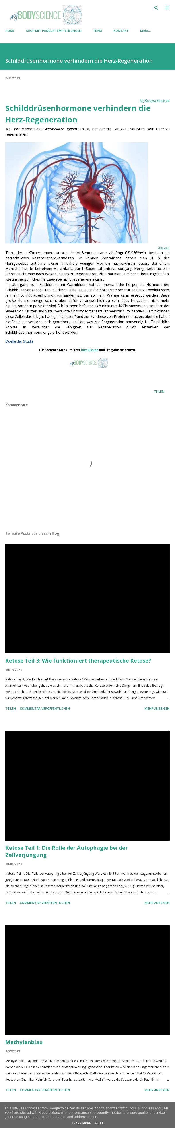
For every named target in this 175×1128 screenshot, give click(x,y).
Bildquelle (164, 247)
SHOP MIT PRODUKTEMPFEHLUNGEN (54, 31)
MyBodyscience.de (155, 100)
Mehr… (145, 31)
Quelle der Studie (19, 341)
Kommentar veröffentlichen (45, 708)
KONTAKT (121, 31)
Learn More (81, 1123)
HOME (10, 31)
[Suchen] (156, 8)
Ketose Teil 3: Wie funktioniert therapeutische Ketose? (78, 660)
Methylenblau (24, 1042)
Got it (100, 1123)
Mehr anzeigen (157, 708)
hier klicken (89, 350)
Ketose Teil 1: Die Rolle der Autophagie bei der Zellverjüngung (66, 851)
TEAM (97, 31)
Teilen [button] (159, 391)
